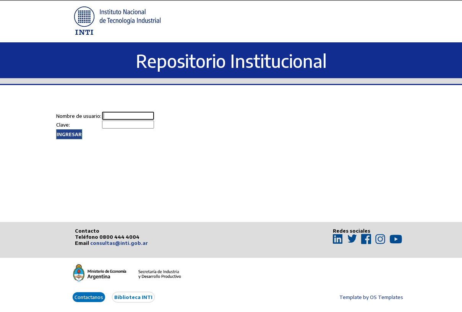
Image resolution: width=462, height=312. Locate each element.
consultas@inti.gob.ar (119, 243)
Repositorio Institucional (231, 61)
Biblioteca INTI (133, 297)
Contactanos (89, 297)
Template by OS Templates (371, 297)
